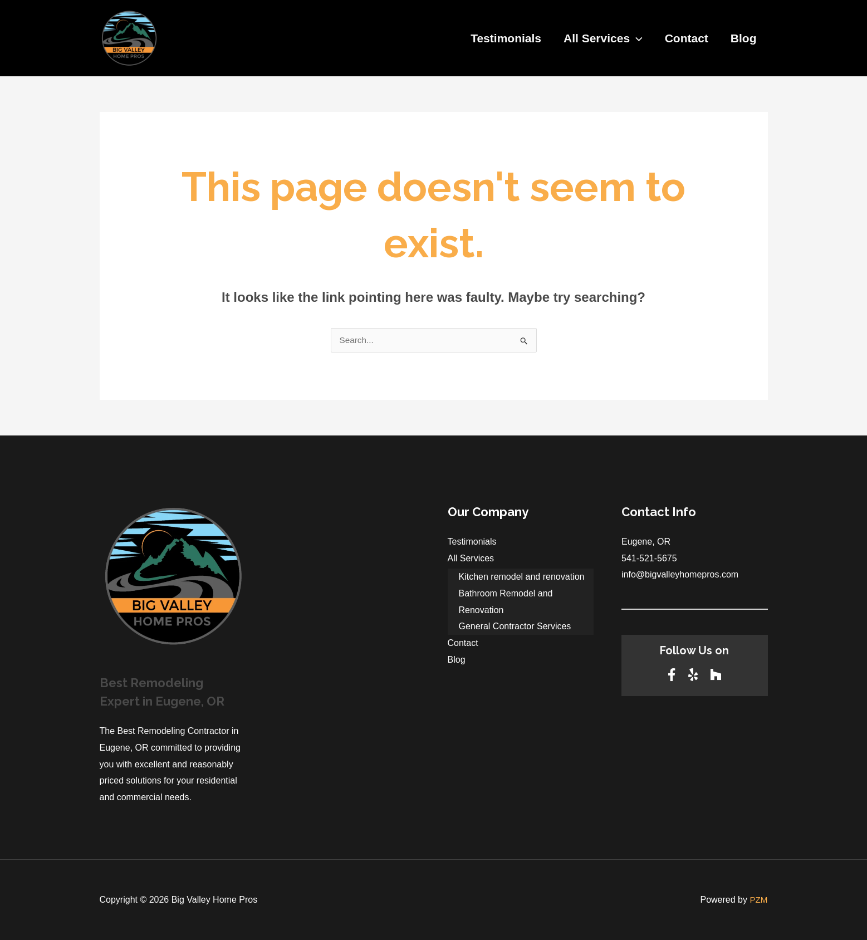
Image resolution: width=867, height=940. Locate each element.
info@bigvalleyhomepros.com (679, 574)
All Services (600, 38)
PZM (758, 899)
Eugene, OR (645, 541)
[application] (633, 38)
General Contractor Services (515, 626)
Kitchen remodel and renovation (522, 576)
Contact (685, 38)
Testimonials (502, 38)
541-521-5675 (649, 558)
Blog (743, 38)
